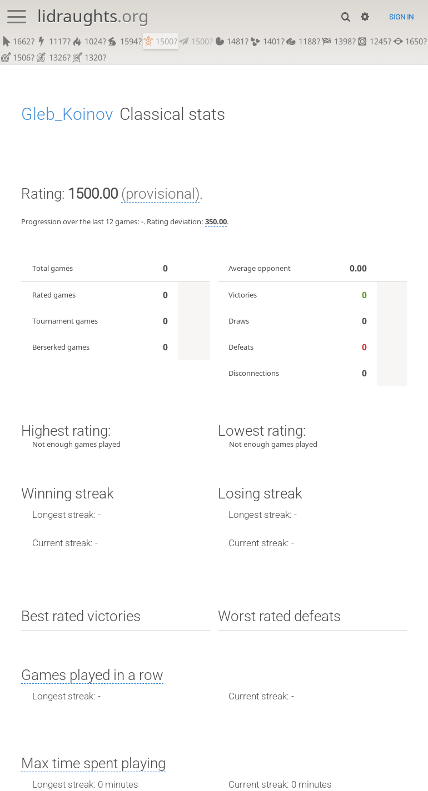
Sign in (401, 17)
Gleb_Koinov (67, 115)
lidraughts (92, 15)
